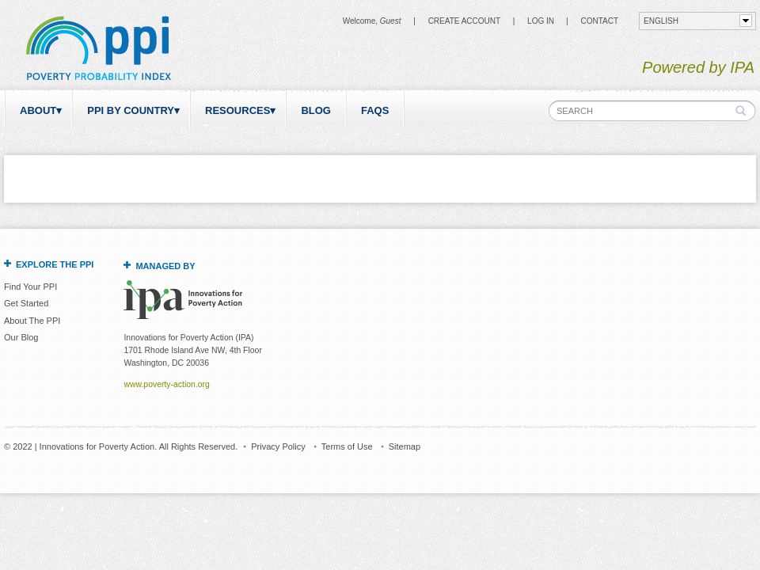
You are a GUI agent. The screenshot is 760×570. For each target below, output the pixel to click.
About (38, 110)
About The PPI (32, 320)
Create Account (464, 21)
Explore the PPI (54, 264)
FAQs (375, 110)
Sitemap (404, 446)
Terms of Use (347, 446)
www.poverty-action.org (166, 384)
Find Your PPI (30, 286)
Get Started (26, 303)
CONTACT (599, 21)
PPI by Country (130, 110)
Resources (237, 110)
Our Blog (21, 337)
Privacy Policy (278, 446)
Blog (316, 110)
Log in (540, 21)
